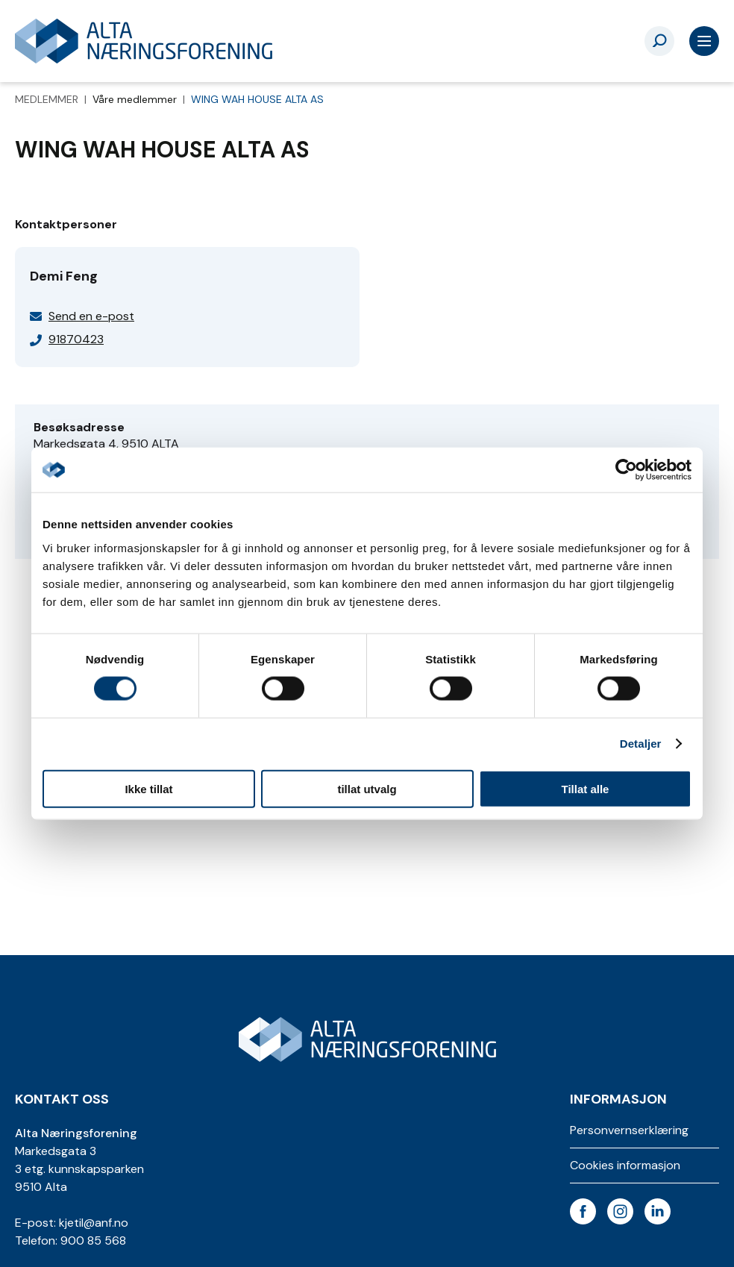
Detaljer (641, 743)
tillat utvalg (366, 788)
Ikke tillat (148, 788)
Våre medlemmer (136, 99)
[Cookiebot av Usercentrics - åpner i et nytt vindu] (626, 470)
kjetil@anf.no (93, 1222)
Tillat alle (585, 788)
